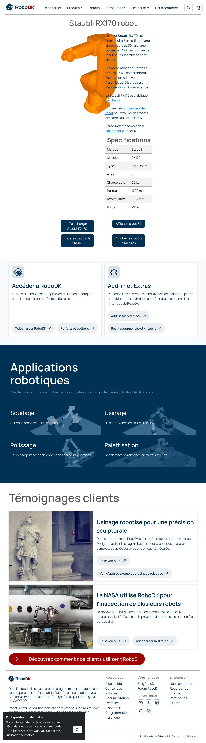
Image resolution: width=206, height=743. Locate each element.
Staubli (116, 100)
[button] (199, 8)
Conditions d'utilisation (184, 736)
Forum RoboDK (148, 688)
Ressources (114, 8)
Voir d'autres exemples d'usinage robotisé (131, 573)
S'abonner (113, 708)
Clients (175, 703)
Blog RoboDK (147, 683)
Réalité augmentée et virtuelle (133, 328)
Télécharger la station (151, 641)
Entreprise (139, 8)
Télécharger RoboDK (30, 328)
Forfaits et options (75, 328)
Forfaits (94, 8)
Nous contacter (166, 8)
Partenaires (178, 698)
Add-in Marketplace (126, 316)
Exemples (112, 703)
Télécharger (52, 8)
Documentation (117, 698)
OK (78, 729)
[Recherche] (188, 8)
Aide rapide (113, 683)
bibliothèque (114, 131)
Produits (73, 8)
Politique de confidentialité (155, 736)
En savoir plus (115, 560)
